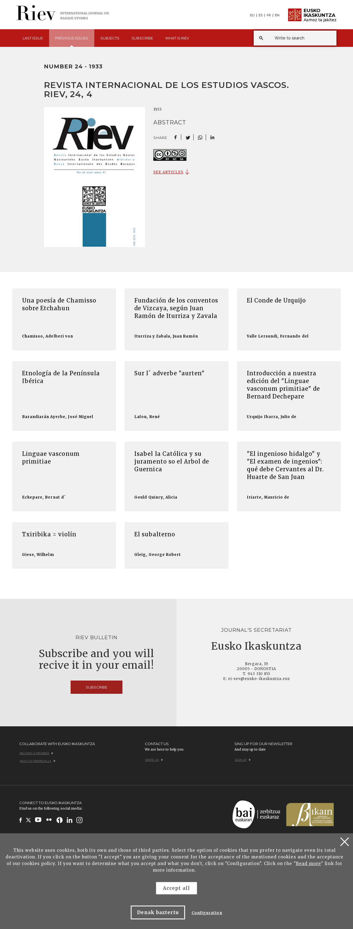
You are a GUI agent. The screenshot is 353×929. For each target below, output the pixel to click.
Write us (154, 760)
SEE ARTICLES (168, 172)
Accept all (176, 888)
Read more (308, 863)
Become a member (36, 753)
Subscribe (142, 38)
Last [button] (33, 38)
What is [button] (177, 38)
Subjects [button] (109, 38)
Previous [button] (71, 41)
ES (261, 15)
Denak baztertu (158, 912)
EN (277, 15)
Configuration (207, 913)
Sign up (243, 760)
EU (252, 15)
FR (269, 15)
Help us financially (37, 761)
